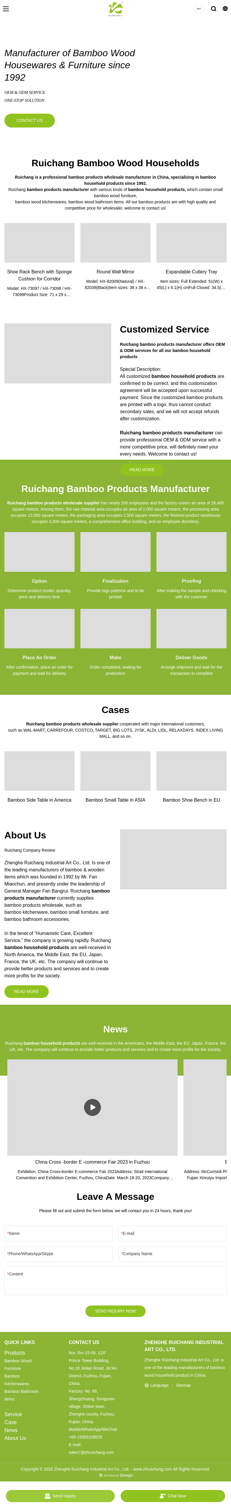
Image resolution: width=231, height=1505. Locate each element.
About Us (15, 1441)
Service (13, 1417)
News (11, 1433)
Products (14, 1355)
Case (10, 1425)
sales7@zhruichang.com (91, 1455)
